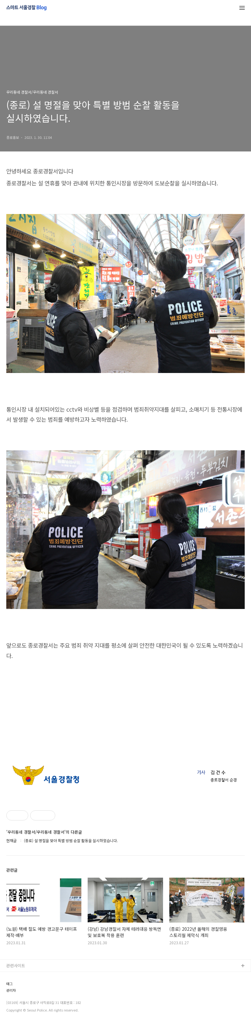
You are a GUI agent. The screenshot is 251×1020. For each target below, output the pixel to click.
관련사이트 (15, 965)
